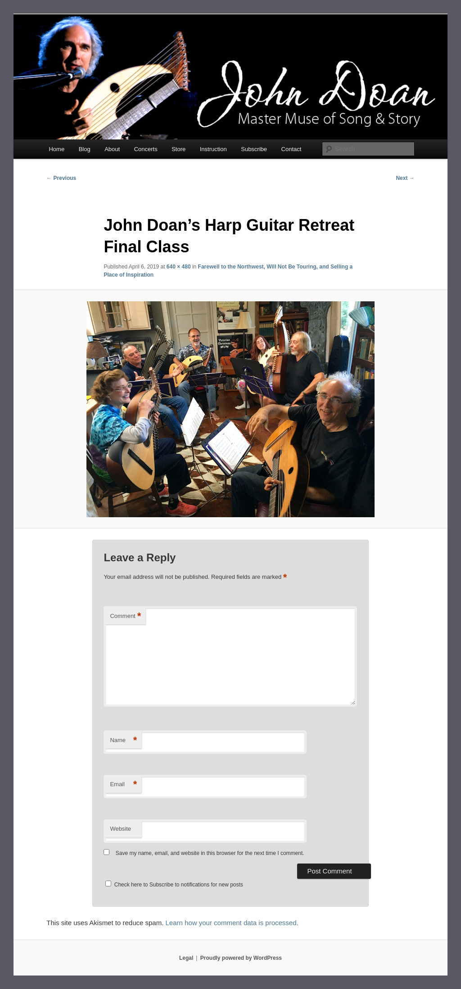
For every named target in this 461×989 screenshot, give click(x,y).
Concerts (146, 149)
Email (123, 784)
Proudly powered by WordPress (241, 958)
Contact (291, 149)
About (112, 149)
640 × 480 (179, 267)
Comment (125, 616)
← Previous (61, 178)
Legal (186, 958)
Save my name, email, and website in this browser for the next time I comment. (210, 853)
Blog (84, 149)
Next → (405, 178)
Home (56, 149)
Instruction (213, 149)
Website (120, 828)
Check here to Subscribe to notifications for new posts (174, 885)
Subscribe (254, 149)
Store (178, 149)
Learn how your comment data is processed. (232, 922)
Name (123, 740)
